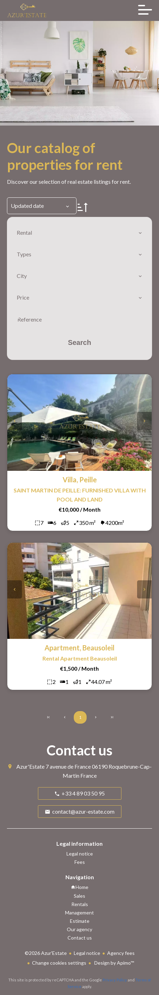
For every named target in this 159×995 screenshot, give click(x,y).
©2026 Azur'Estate (46, 953)
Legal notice (87, 953)
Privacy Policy (115, 980)
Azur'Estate (30, 766)
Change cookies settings (59, 963)
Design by (113, 963)
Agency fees (121, 953)
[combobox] (79, 232)
